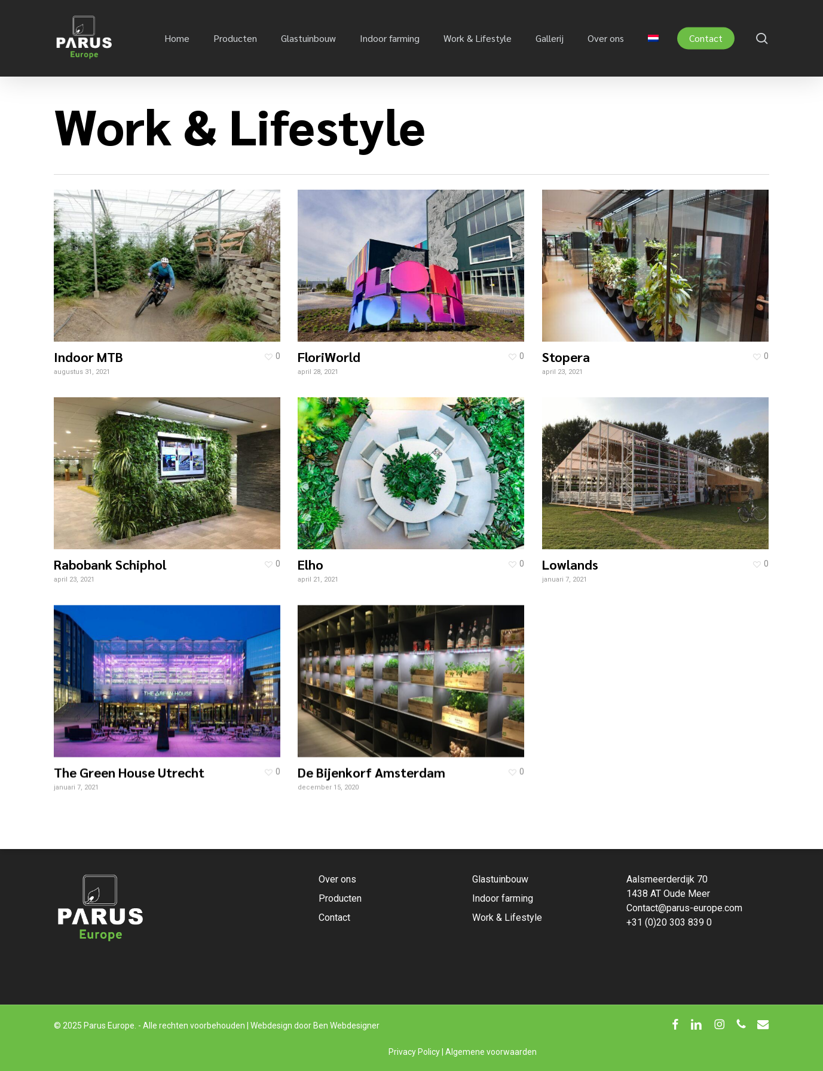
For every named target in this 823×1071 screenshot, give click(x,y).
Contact (334, 917)
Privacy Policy (414, 1052)
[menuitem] (653, 38)
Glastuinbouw (500, 879)
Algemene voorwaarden (491, 1052)
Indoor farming (502, 898)
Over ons (337, 879)
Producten (340, 898)
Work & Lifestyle (507, 917)
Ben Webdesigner (346, 1025)
